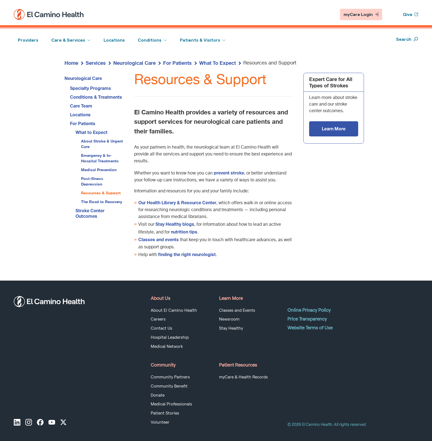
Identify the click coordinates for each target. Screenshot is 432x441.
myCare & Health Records (243, 377)
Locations (114, 40)
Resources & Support (101, 192)
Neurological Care (134, 63)
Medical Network (167, 346)
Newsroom (229, 319)
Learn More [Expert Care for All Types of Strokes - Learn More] (333, 128)
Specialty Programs (90, 88)
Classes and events (158, 239)
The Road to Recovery (101, 201)
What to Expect (91, 132)
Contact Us (161, 328)
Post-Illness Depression (92, 181)
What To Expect (217, 63)
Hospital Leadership (170, 337)
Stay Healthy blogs (174, 224)
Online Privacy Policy (309, 310)
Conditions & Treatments (96, 97)
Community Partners (170, 377)
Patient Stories (165, 413)
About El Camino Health (174, 310)
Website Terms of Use (310, 327)
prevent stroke (229, 172)
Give (410, 14)
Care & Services (68, 40)
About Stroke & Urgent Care (102, 144)
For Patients (177, 63)
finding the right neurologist (187, 254)
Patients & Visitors (200, 40)
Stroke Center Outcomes (89, 213)
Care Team (81, 105)
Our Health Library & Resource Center (177, 202)
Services (96, 63)
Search (407, 39)
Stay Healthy (231, 328)
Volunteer (160, 422)
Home (71, 63)
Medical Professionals (171, 404)
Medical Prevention (99, 169)
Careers (158, 319)
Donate (157, 395)
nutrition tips (184, 231)
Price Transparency (307, 319)
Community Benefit (169, 386)
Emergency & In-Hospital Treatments (100, 158)
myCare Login (361, 14)
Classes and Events (237, 310)
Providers (28, 40)
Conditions (149, 40)
